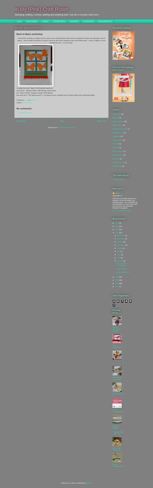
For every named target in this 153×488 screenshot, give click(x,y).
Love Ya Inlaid (122, 269)
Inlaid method (27, 103)
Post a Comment (26, 113)
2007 (117, 286)
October (120, 242)
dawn (117, 193)
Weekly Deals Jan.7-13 (119, 433)
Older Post (101, 121)
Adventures (74, 21)
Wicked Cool (117, 166)
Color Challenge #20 (118, 465)
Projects (45, 21)
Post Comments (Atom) (66, 127)
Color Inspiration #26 (118, 411)
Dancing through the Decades (117, 329)
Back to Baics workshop (121, 265)
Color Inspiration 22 (117, 346)
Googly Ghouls (118, 133)
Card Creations (31, 21)
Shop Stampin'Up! (105, 21)
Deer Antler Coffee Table (117, 449)
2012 (117, 229)
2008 (117, 283)
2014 (117, 223)
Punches (116, 148)
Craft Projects (117, 125)
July (118, 251)
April (119, 258)
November (121, 239)
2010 (117, 277)
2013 (117, 226)
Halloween (116, 136)
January (120, 261)
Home (19, 21)
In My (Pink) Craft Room (41, 9)
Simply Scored (118, 155)
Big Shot (116, 118)
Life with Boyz (88, 21)
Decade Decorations (120, 129)
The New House (59, 21)
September (121, 245)
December (121, 235)
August (120, 248)
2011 (117, 233)
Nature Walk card (123, 272)
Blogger (89, 483)
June (119, 255)
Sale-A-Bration (118, 151)
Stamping (116, 159)
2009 (117, 280)
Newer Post (21, 121)
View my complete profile (122, 211)
